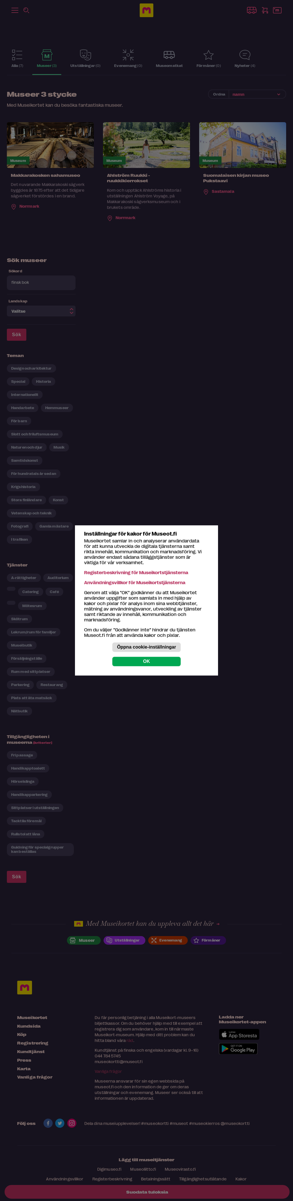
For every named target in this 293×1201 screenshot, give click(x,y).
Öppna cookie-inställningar (146, 647)
